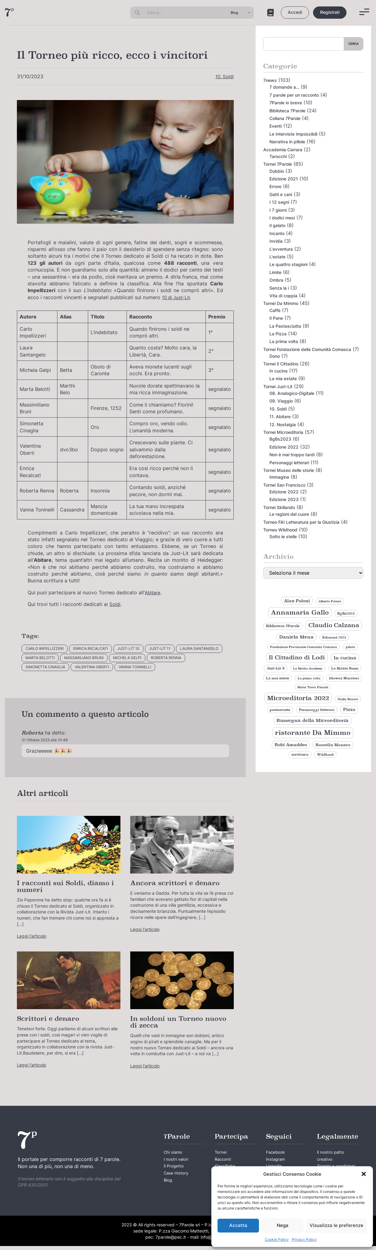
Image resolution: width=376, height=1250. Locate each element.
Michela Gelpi (127, 657)
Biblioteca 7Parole (287, 110)
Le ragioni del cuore (289, 514)
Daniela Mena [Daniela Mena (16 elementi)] (296, 637)
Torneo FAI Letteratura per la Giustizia (301, 522)
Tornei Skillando (279, 507)
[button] (364, 1174)
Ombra (276, 280)
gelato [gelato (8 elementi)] (350, 647)
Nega (282, 1225)
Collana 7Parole (284, 118)
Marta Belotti (40, 657)
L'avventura (281, 249)
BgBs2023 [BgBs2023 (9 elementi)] (345, 613)
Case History (176, 1176)
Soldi (115, 604)
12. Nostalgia (282, 424)
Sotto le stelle (283, 536)
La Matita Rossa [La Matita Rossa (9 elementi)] (344, 668)
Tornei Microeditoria (283, 432)
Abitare (152, 592)
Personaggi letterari (289, 462)
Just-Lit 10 (128, 648)
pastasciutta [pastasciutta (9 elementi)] (280, 710)
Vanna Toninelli (135, 666)
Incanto (276, 233)
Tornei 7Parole (277, 164)
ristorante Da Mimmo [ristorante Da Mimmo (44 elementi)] (313, 732)
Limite (275, 272)
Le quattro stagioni (288, 264)
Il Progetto (174, 1168)
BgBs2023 (280, 439)
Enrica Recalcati (90, 648)
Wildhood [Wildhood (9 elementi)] (325, 754)
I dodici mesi (282, 217)
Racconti (223, 1160)
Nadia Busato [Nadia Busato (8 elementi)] (348, 699)
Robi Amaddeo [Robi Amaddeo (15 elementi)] (291, 744)
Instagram (276, 1160)
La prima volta (283, 341)
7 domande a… (284, 87)
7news (270, 80)
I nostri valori (176, 1160)
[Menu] (364, 11)
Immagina (279, 477)
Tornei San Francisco (284, 485)
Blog (168, 1183)
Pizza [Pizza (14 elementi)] (349, 709)
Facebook (276, 1152)
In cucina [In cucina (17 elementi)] (345, 657)
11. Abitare (280, 416)
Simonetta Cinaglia (45, 666)
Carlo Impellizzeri (44, 648)
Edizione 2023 (284, 499)
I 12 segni (279, 202)
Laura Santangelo (199, 648)
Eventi (275, 126)
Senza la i (279, 288)
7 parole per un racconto (294, 95)
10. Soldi (224, 76)
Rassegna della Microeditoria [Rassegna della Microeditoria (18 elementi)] (312, 720)
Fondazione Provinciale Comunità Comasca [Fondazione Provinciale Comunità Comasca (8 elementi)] (303, 647)
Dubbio (276, 171)
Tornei (221, 1152)
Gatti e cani (280, 194)
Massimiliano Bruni (84, 657)
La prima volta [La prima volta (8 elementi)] (309, 678)
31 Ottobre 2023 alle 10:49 (45, 740)
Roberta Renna (166, 657)
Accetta (238, 1225)
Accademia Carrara (282, 149)
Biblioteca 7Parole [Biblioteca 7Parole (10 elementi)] (283, 626)
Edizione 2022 (284, 446)
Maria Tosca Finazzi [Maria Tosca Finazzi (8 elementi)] (312, 687)
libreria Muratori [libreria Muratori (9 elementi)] (344, 678)
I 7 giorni (278, 210)
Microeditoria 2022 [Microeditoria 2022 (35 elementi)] (298, 698)
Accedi (295, 12)
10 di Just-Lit (177, 297)
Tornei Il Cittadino (280, 363)
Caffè (274, 310)
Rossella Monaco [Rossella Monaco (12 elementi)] (333, 745)
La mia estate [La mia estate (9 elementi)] (277, 678)
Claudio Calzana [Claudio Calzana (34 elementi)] (333, 625)
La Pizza (278, 333)
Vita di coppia (283, 295)
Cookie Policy (277, 1239)
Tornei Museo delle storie (288, 470)
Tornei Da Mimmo (280, 303)
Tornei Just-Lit (277, 386)
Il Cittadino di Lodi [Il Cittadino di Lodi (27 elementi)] (297, 657)
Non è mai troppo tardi (292, 454)
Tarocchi (278, 156)
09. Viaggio (281, 400)
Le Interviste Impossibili (293, 134)
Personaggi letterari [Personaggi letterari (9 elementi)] (317, 710)
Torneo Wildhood (280, 529)
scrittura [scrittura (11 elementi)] (300, 754)
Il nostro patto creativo (331, 1156)
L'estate (277, 256)
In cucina (278, 370)
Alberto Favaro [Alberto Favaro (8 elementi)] (330, 601)
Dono (274, 356)
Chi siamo (173, 1152)
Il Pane (276, 318)
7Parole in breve (285, 102)
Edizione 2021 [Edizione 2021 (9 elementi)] (334, 637)
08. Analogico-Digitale (291, 393)
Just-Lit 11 (159, 648)
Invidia (276, 241)
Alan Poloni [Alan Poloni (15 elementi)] (297, 600)
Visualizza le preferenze (336, 1225)
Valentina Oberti (92, 666)
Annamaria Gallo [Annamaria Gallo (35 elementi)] (300, 612)
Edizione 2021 (283, 178)
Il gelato (277, 225)
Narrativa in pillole (287, 141)
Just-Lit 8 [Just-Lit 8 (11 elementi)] (275, 668)
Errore (275, 186)
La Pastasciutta (285, 326)
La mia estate (283, 378)
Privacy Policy (304, 1239)
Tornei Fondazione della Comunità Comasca (307, 349)
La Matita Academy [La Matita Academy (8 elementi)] (308, 668)
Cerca (353, 43)
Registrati (329, 12)
